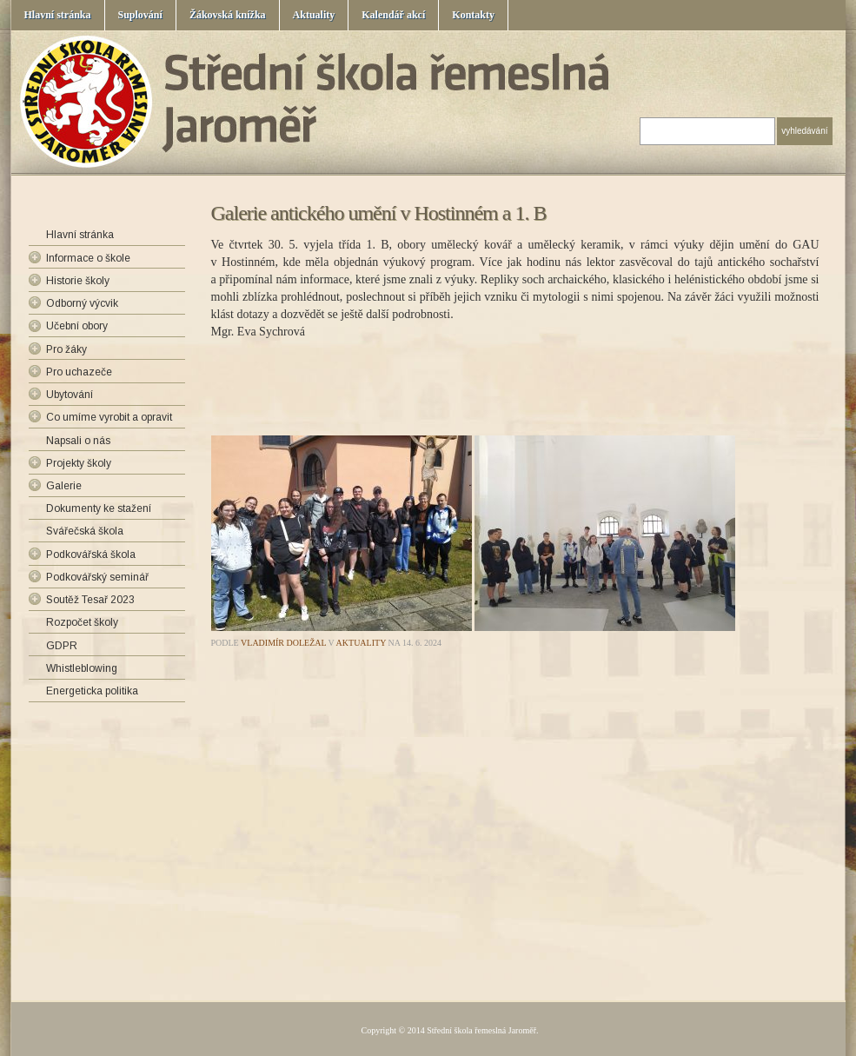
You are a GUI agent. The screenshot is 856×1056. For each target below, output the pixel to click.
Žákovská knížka (227, 15)
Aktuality (314, 15)
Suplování (140, 15)
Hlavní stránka (57, 15)
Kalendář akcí (393, 15)
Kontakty (473, 15)
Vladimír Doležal (283, 643)
